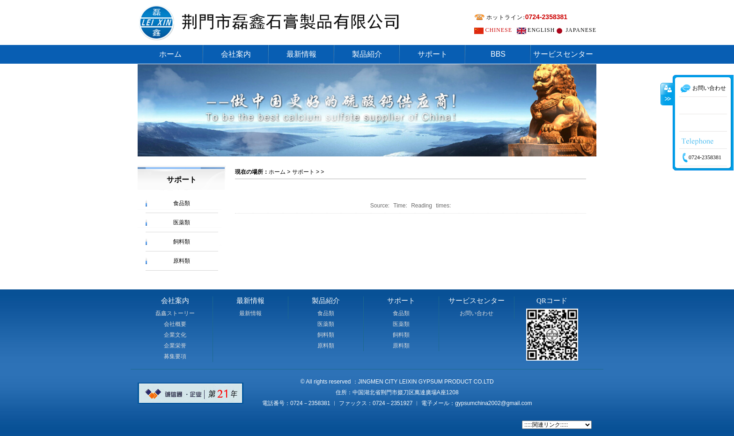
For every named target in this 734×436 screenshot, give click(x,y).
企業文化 (175, 335)
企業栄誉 (175, 345)
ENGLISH (541, 30)
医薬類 (181, 222)
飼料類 (181, 241)
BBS (498, 54)
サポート (433, 54)
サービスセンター (563, 54)
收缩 (667, 110)
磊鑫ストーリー (175, 313)
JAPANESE (580, 30)
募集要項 (175, 356)
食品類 (181, 203)
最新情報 (301, 54)
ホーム (170, 54)
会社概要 (175, 324)
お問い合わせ (476, 313)
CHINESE (498, 30)
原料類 (181, 261)
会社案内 (236, 54)
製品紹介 (367, 54)
